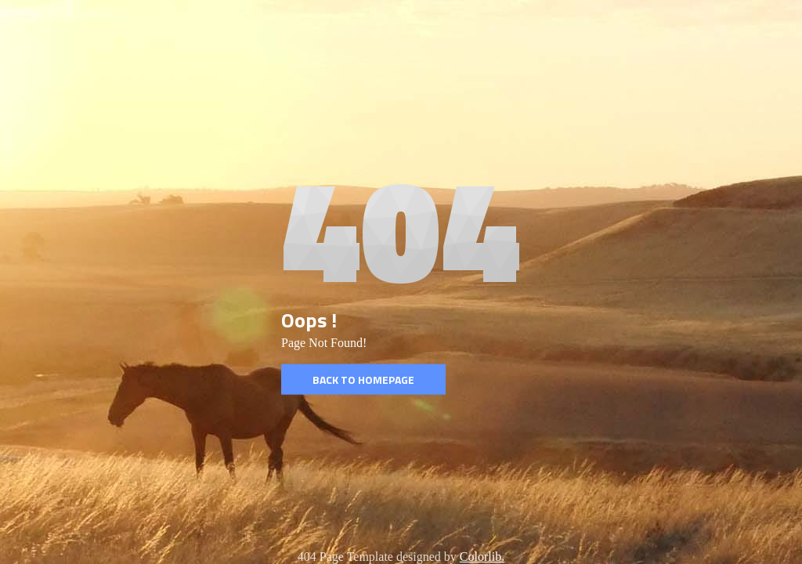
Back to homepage (363, 379)
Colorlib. (482, 556)
